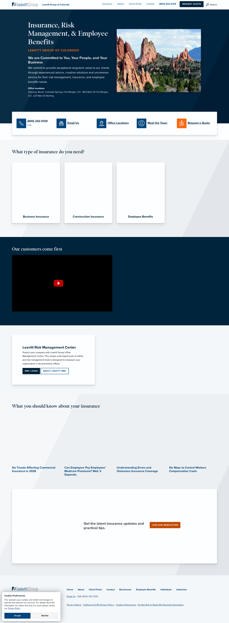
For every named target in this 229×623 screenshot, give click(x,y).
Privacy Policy (14, 608)
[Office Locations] (114, 123)
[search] (211, 4)
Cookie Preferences (126, 604)
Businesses (125, 589)
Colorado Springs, (54, 92)
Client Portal (95, 589)
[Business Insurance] (36, 192)
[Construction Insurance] (88, 192)
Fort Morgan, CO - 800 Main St (80, 92)
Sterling (50, 95)
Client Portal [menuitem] (135, 3)
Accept (17, 615)
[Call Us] (34, 123)
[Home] (25, 588)
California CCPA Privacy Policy (98, 604)
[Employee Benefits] (141, 192)
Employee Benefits (146, 589)
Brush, (41, 92)
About (81, 589)
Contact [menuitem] (150, 3)
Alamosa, (33, 92)
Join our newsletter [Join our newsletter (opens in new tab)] (165, 525)
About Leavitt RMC (54, 371)
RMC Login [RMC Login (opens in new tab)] (31, 371)
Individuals (166, 589)
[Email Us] (74, 123)
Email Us (71, 596)
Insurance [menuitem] (107, 3)
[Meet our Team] (154, 123)
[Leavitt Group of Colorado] (25, 4)
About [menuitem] (120, 3)
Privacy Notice (74, 604)
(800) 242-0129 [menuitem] (167, 3)
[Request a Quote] (194, 123)
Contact (110, 589)
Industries (181, 589)
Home (70, 589)
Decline (44, 615)
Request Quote (191, 4)
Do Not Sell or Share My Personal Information (161, 604)
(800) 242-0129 (90, 596)
